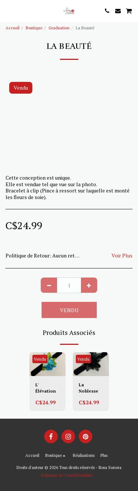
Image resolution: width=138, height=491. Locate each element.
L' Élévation (45, 388)
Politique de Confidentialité (67, 475)
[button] (8, 10)
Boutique (34, 27)
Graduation (59, 27)
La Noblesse (88, 388)
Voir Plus (122, 255)
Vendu (69, 310)
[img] (47, 364)
